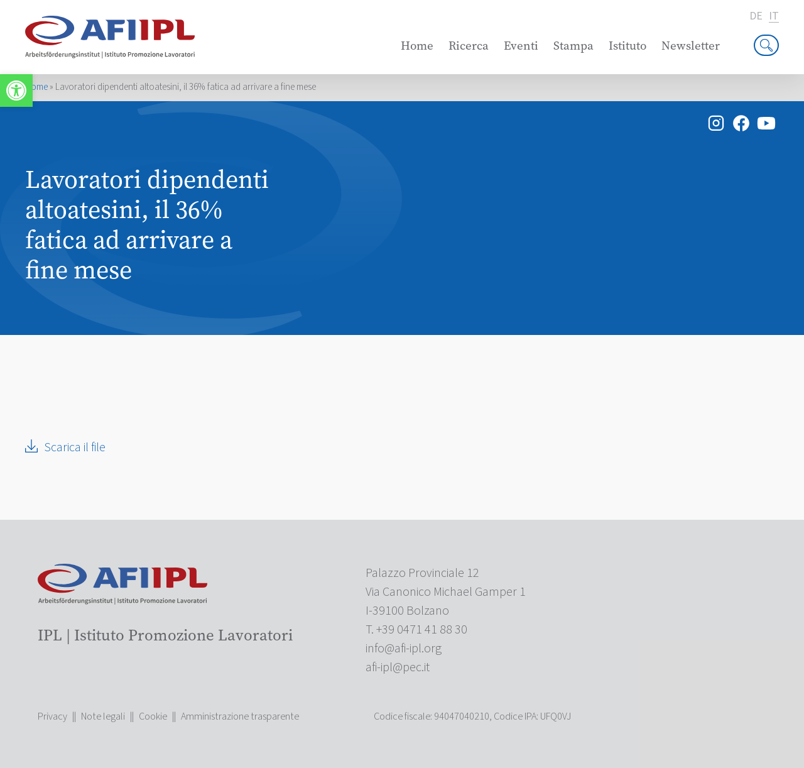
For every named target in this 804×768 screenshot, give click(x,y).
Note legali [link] (103, 716)
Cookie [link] (153, 716)
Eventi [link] (521, 46)
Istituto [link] (627, 46)
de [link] (756, 16)
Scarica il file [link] (75, 447)
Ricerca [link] (468, 46)
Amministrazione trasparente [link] (240, 716)
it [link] (774, 17)
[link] (16, 90)
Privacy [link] (52, 716)
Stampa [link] (573, 46)
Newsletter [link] (690, 46)
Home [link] (417, 46)
